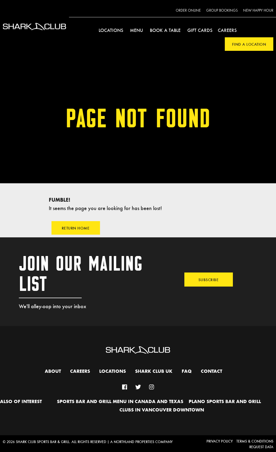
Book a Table (165, 30)
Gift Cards (199, 30)
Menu (136, 30)
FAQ (187, 371)
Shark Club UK (153, 371)
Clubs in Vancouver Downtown (161, 410)
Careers (227, 30)
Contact (211, 371)
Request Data (261, 446)
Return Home (76, 228)
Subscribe (208, 279)
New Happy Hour (258, 10)
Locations (111, 30)
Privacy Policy (219, 441)
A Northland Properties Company (141, 441)
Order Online (188, 10)
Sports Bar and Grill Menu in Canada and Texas (120, 401)
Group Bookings (222, 10)
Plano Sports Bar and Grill (225, 401)
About (53, 371)
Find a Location (249, 44)
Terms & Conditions (254, 441)
